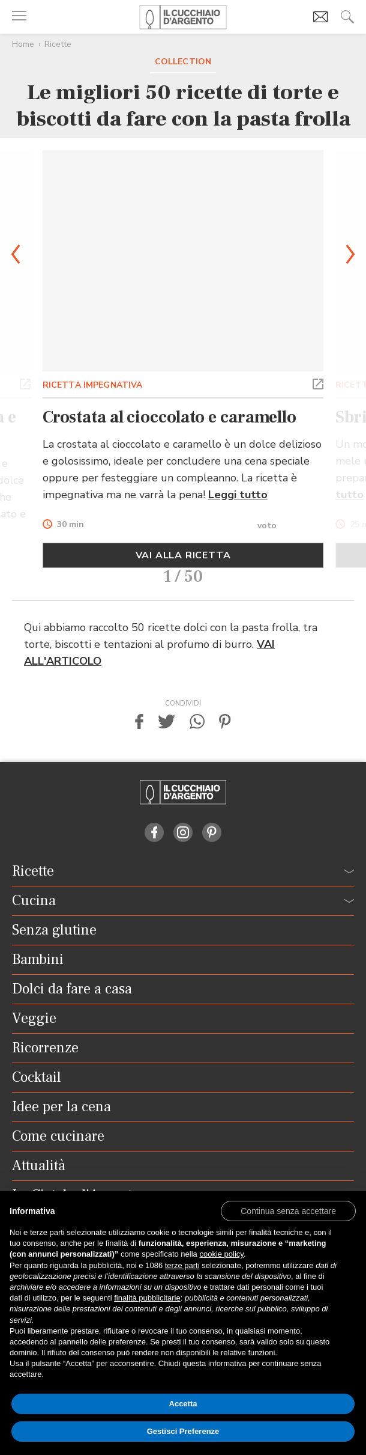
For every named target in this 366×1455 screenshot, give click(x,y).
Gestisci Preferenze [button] (183, 1431)
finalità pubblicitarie (147, 1297)
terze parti (182, 1265)
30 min (70, 525)
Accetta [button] (183, 1403)
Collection (183, 61)
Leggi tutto (238, 494)
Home (23, 44)
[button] (25, 383)
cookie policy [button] (221, 1253)
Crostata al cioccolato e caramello (169, 417)
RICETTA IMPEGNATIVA (93, 385)
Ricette (57, 44)
